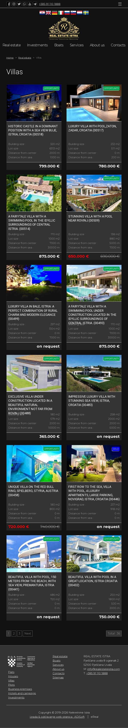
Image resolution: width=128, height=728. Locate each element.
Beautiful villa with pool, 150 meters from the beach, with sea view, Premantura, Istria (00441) (32, 583)
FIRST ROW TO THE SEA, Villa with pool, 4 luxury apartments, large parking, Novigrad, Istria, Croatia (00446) (94, 493)
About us (97, 45)
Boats (59, 45)
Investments (37, 45)
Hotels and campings (22, 693)
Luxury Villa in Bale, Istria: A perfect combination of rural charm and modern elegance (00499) (33, 312)
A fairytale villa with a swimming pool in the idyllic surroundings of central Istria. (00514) (31, 222)
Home (10, 57)
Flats (11, 672)
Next (27, 633)
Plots (11, 684)
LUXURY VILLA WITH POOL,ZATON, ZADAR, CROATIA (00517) (92, 128)
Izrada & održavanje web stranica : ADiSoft (57, 716)
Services (77, 45)
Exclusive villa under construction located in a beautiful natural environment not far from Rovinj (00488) (30, 405)
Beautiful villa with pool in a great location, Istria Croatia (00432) (92, 581)
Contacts (118, 45)
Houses (13, 676)
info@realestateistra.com (103, 669)
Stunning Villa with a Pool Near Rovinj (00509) (90, 218)
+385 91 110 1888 (49, 4)
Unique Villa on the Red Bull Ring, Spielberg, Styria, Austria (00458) (33, 491)
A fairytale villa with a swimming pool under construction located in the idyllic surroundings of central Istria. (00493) (92, 314)
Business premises (20, 689)
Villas (11, 680)
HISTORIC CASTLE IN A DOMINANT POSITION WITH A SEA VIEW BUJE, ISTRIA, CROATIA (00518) (33, 130)
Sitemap (58, 677)
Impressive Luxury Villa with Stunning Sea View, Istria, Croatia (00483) (91, 401)
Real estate (11, 45)
